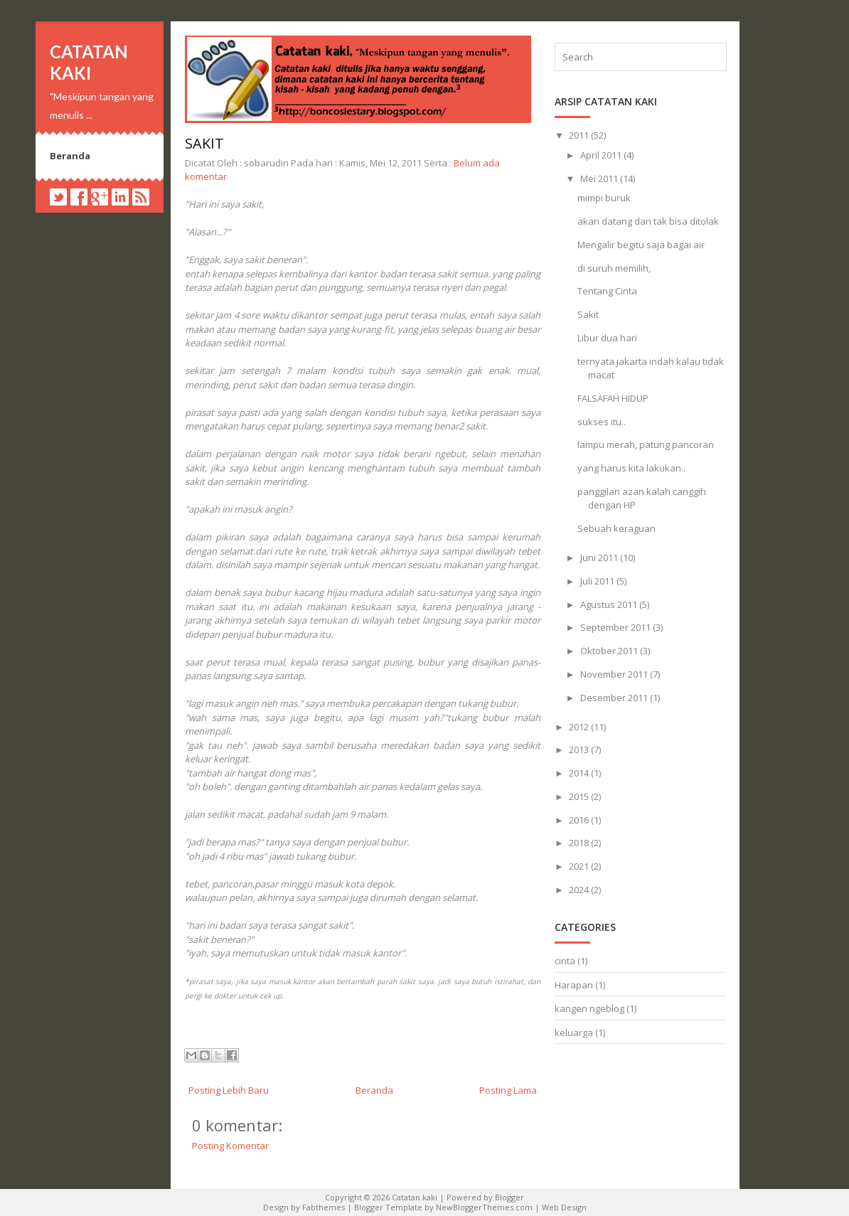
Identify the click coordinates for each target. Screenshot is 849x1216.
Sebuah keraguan (616, 528)
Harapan (574, 984)
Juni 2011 (600, 557)
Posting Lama (508, 1090)
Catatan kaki (89, 62)
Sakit (204, 143)
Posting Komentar (230, 1145)
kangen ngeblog (589, 1008)
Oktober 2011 (610, 650)
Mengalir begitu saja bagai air (641, 244)
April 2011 (602, 155)
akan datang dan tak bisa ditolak (648, 221)
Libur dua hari (607, 337)
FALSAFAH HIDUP (612, 398)
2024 (580, 889)
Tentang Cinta (607, 290)
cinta (565, 960)
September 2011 (616, 627)
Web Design (564, 1207)
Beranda (70, 155)
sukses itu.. (601, 421)
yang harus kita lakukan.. (631, 468)
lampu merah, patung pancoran (645, 444)
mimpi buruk (604, 197)
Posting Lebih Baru (228, 1090)
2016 (580, 820)
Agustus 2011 (609, 604)
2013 (580, 749)
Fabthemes (323, 1207)
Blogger (509, 1197)
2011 (580, 135)
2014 (580, 773)
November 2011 (615, 674)
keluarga (574, 1032)
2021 (580, 866)
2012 (580, 726)
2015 (580, 796)
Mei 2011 (600, 178)
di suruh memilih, (614, 268)
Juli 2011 (598, 581)
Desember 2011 (615, 697)
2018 (580, 842)
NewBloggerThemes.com (484, 1207)
